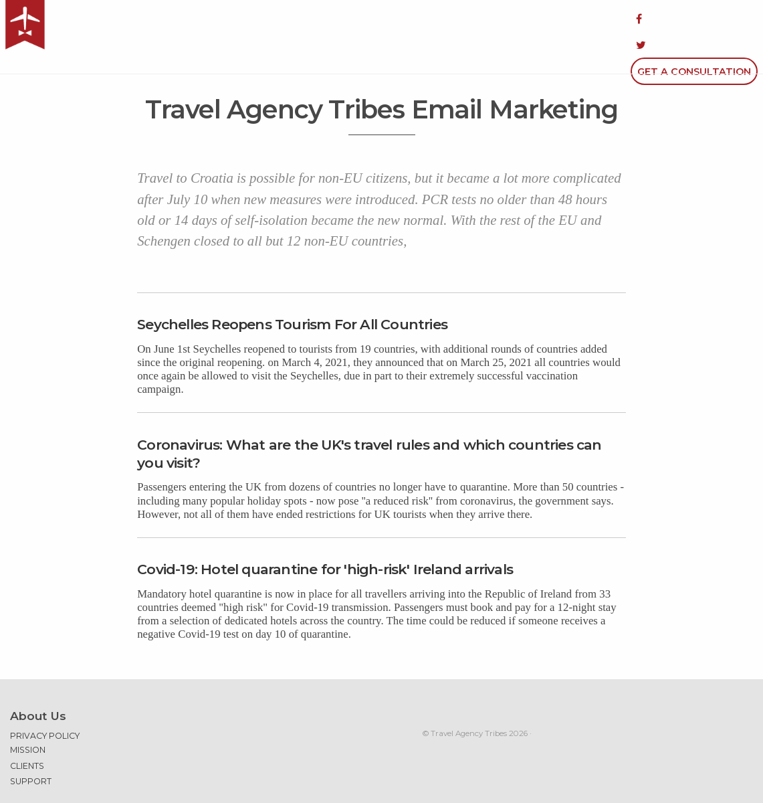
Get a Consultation (694, 19)
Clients (27, 730)
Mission (27, 715)
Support (30, 746)
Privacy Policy (45, 701)
